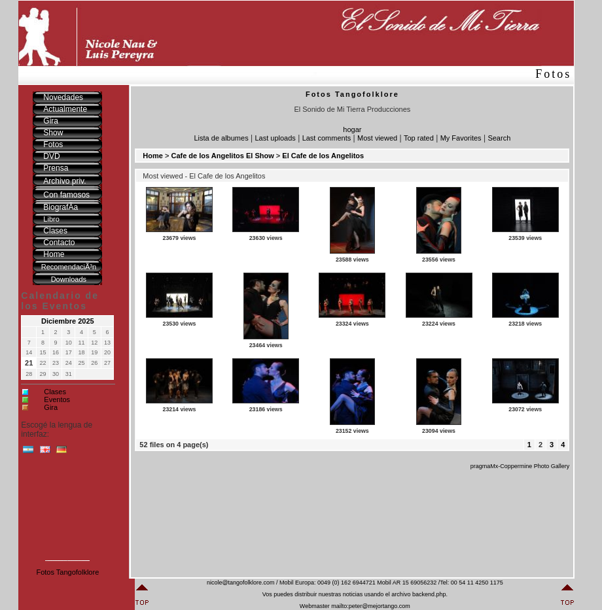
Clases (55, 392)
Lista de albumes (221, 138)
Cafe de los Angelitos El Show (222, 156)
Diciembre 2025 (67, 321)
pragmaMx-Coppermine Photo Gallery (520, 466)
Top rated (419, 138)
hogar (352, 129)
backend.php (429, 594)
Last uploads (275, 138)
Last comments (326, 138)
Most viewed (377, 138)
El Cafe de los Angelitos (323, 156)
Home (153, 156)
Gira (51, 407)
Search (498, 138)
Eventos (57, 399)
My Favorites (461, 138)
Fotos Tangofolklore (67, 572)
